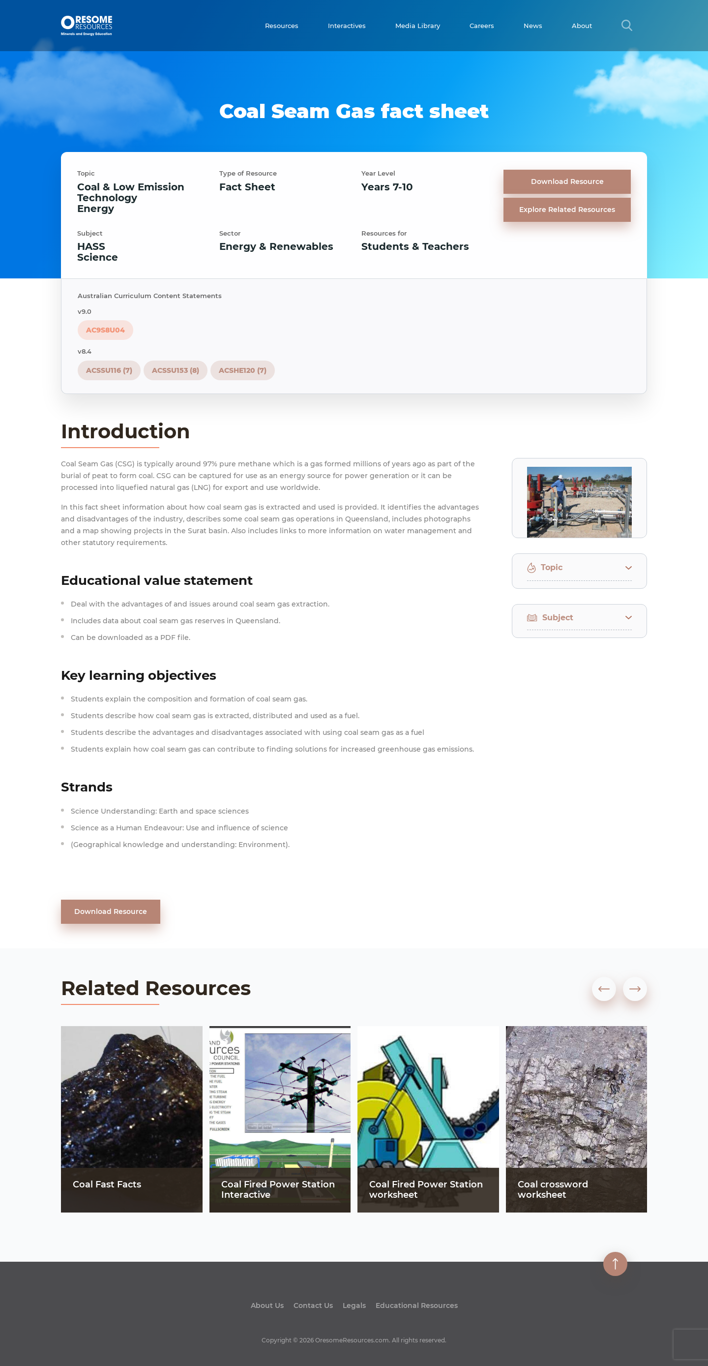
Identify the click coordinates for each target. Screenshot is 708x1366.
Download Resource (567, 181)
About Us (267, 1305)
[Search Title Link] (627, 25)
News (533, 26)
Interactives (347, 26)
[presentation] (604, 989)
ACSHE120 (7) (242, 370)
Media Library (417, 26)
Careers (482, 26)
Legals (354, 1305)
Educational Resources (417, 1305)
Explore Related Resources (567, 209)
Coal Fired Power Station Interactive (278, 1190)
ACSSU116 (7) (109, 370)
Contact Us (313, 1305)
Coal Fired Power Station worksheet (426, 1190)
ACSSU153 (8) (175, 370)
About (582, 26)
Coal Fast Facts (107, 1184)
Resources (281, 26)
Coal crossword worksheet (553, 1190)
